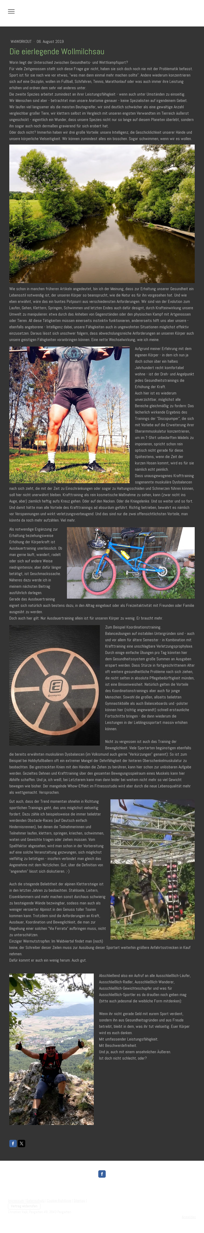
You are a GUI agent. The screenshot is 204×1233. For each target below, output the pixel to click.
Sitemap (79, 1200)
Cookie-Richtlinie (59, 1200)
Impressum (16, 1200)
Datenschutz (35, 1200)
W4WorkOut (22, 41)
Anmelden (189, 1217)
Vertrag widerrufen (24, 1206)
